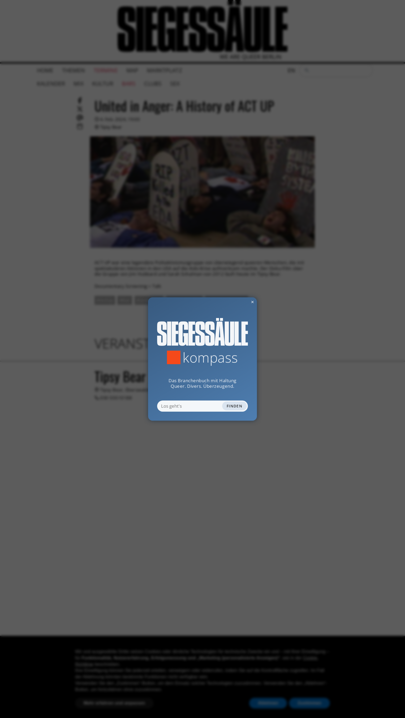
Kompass (210, 357)
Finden (234, 405)
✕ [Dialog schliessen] (239, 301)
